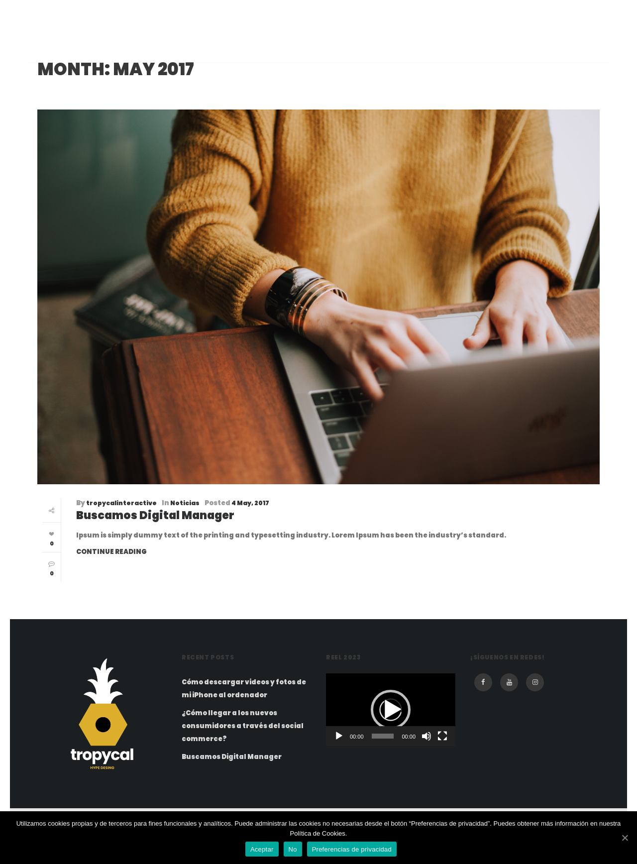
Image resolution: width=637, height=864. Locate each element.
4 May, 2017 (250, 503)
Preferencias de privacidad (352, 849)
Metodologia (356, 43)
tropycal (76, 43)
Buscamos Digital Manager (155, 515)
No (293, 849)
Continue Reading (111, 551)
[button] (391, 710)
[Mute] (426, 736)
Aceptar (262, 849)
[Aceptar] (625, 838)
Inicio (206, 43)
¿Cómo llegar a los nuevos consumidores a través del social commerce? (243, 726)
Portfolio (424, 43)
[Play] (339, 736)
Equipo (252, 43)
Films (298, 43)
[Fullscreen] (442, 736)
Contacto (486, 43)
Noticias (185, 503)
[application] (390, 709)
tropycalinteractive (121, 503)
